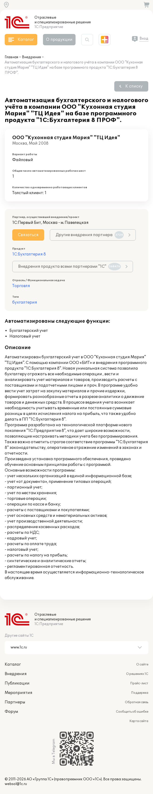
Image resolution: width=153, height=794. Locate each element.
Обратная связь (136, 702)
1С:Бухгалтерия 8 (29, 254)
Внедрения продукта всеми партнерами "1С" (69, 266)
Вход (144, 39)
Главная (11, 57)
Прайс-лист (139, 683)
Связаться (28, 235)
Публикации (17, 683)
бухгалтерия (24, 302)
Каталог (13, 664)
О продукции (59, 39)
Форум (11, 711)
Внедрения (31, 57)
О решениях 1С (137, 674)
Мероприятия (18, 692)
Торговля (21, 286)
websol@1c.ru (16, 784)
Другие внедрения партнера (90, 235)
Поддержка (139, 693)
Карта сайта (138, 721)
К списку (134, 86)
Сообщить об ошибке (132, 712)
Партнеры (15, 702)
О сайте (142, 664)
